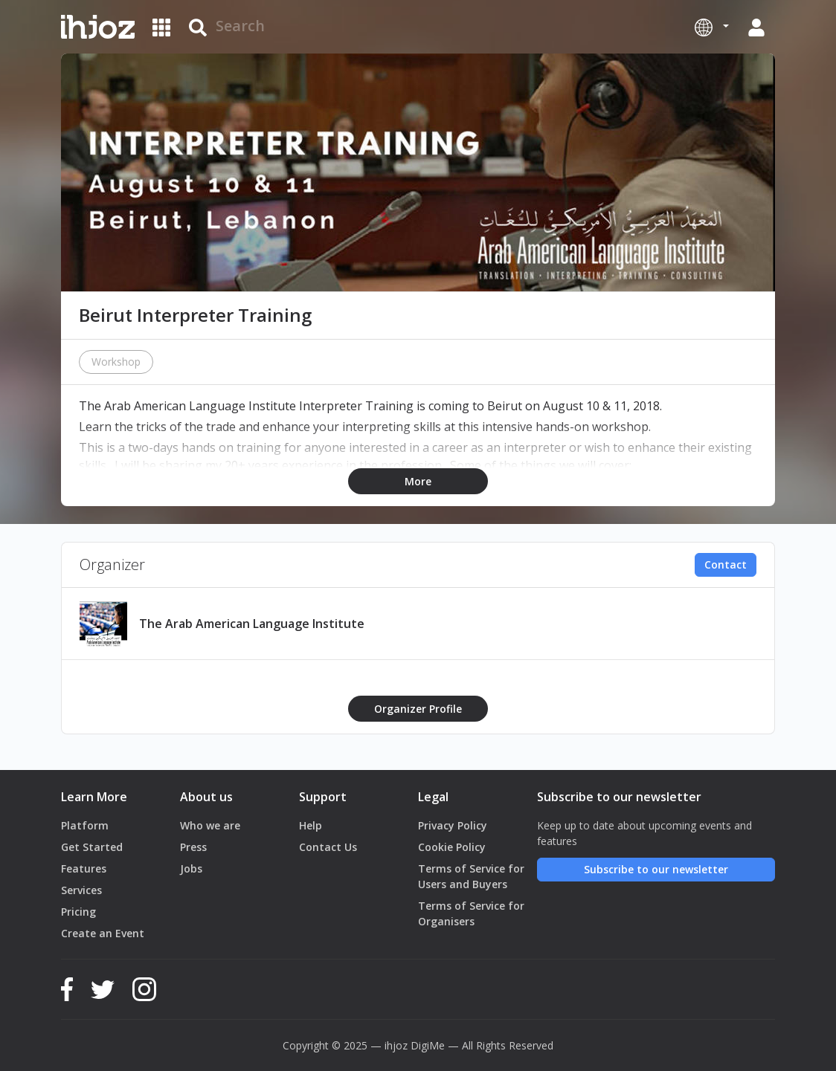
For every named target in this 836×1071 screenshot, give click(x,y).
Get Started (92, 847)
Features (83, 868)
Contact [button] (725, 564)
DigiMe (428, 1045)
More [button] (418, 481)
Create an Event (102, 933)
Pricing (78, 912)
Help (310, 825)
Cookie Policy (452, 847)
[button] (712, 26)
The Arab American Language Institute (251, 623)
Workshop (116, 362)
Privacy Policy (452, 825)
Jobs (191, 868)
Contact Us (328, 847)
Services (81, 890)
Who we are (210, 825)
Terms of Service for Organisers (471, 913)
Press (193, 847)
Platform (85, 825)
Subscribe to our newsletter (656, 869)
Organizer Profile (418, 709)
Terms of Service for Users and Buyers (471, 876)
